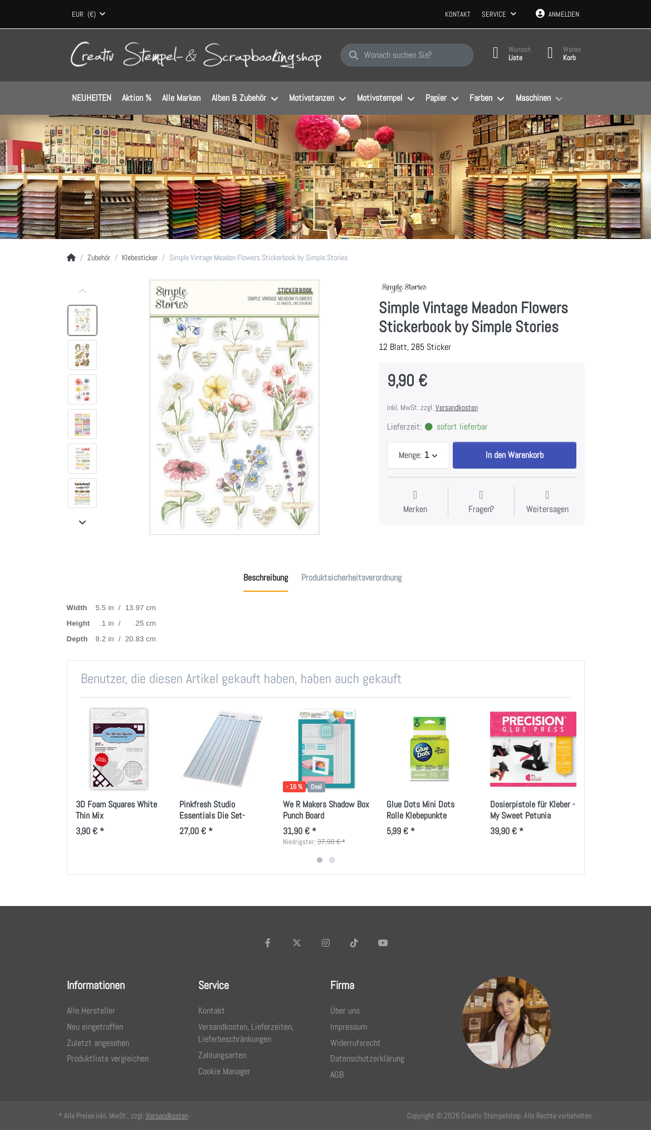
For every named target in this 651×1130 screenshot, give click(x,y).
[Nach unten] (82, 522)
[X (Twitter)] (297, 943)
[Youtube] (383, 943)
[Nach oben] (82, 291)
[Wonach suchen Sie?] (407, 55)
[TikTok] (354, 943)
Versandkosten (456, 407)
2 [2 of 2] (332, 860)
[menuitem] (92, 98)
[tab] (265, 578)
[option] (82, 320)
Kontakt (458, 14)
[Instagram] (326, 943)
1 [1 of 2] (319, 860)
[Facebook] (268, 943)
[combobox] (89, 14)
